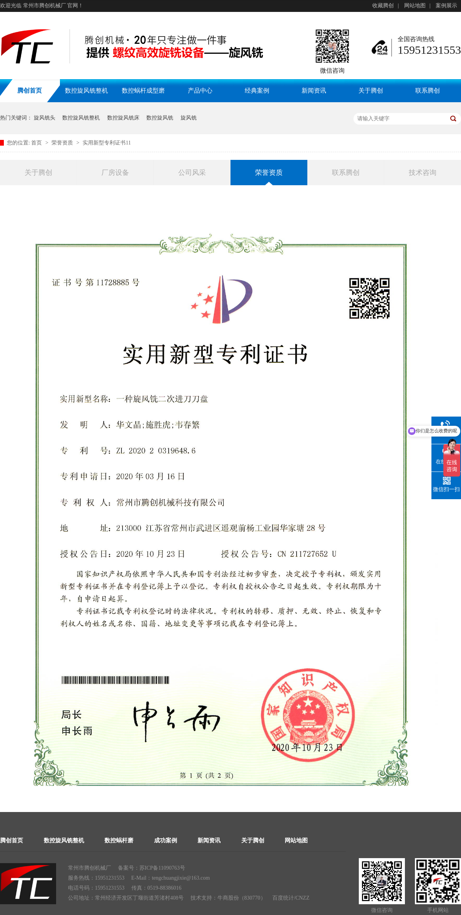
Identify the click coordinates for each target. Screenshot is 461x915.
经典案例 (257, 90)
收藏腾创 (383, 5)
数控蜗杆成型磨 (143, 90)
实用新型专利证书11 (107, 143)
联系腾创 (427, 90)
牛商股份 (228, 898)
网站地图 (415, 5)
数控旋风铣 (159, 118)
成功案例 (165, 840)
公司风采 (192, 172)
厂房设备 (115, 172)
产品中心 (200, 90)
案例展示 (446, 5)
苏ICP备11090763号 (162, 868)
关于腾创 (370, 90)
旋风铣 (189, 118)
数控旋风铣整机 (86, 90)
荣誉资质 (63, 143)
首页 (37, 143)
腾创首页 (11, 840)
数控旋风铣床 (123, 118)
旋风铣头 (44, 118)
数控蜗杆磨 (118, 840)
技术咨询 (422, 172)
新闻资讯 (314, 90)
